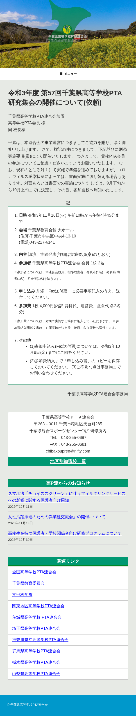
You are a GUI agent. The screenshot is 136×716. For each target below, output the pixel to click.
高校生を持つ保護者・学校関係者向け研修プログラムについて (65, 533)
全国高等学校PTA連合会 (34, 572)
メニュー (68, 74)
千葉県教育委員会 (28, 583)
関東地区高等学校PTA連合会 (38, 606)
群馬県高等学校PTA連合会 (36, 651)
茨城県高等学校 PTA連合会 (36, 617)
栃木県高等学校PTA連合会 (36, 662)
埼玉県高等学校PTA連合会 (36, 628)
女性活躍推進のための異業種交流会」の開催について (56, 517)
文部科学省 (22, 594)
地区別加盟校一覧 (68, 461)
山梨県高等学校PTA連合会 (36, 673)
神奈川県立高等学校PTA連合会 (40, 639)
